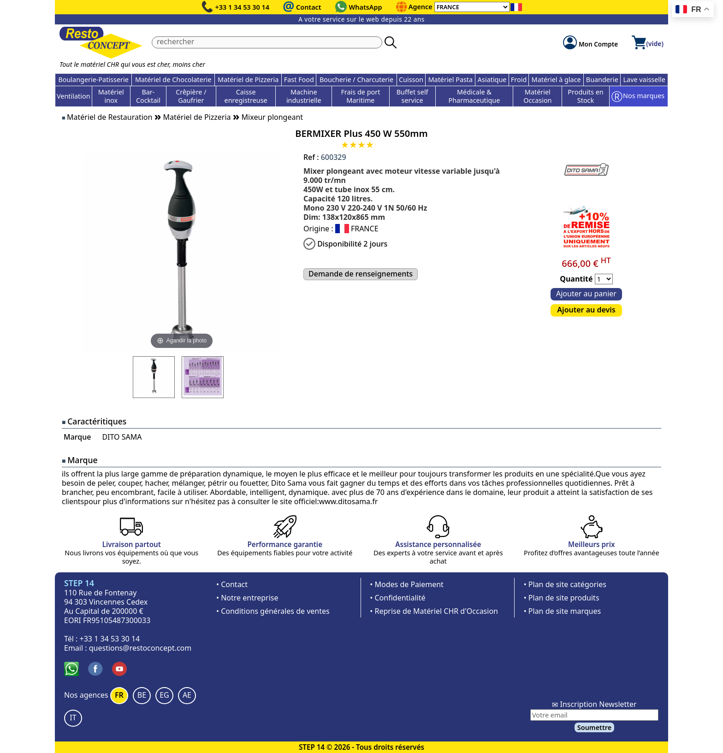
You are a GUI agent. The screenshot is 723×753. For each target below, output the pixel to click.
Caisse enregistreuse (246, 96)
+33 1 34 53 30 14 (242, 7)
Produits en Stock (585, 96)
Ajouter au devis (586, 310)
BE (141, 695)
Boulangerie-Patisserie (93, 79)
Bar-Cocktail (148, 96)
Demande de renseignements (360, 274)
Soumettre (594, 727)
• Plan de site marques (562, 611)
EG (164, 695)
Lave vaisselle (644, 79)
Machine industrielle (303, 96)
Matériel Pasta (450, 79)
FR (119, 695)
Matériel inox (111, 96)
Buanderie (602, 79)
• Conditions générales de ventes (273, 611)
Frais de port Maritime (360, 96)
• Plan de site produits (561, 598)
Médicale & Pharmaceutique (474, 96)
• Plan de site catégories (565, 584)
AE (187, 695)
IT (73, 717)
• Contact (232, 584)
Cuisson (411, 79)
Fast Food (299, 79)
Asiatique (492, 79)
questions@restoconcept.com (140, 648)
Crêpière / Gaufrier (191, 96)
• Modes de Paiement (407, 584)
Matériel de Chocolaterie (173, 79)
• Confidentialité (397, 598)
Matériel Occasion (537, 96)
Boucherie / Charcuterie (356, 79)
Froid (519, 79)
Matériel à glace (556, 79)
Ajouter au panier (586, 293)
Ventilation (73, 96)
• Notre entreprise (247, 598)
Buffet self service (412, 96)
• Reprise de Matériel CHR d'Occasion (434, 611)
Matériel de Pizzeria (248, 79)
